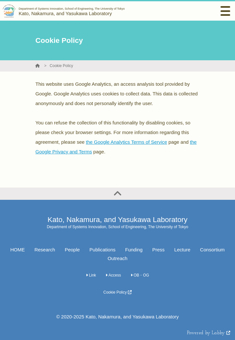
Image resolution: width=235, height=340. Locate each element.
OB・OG (140, 275)
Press (158, 249)
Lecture (182, 249)
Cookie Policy (61, 65)
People (72, 249)
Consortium (212, 249)
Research (44, 249)
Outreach (117, 258)
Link (91, 275)
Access (113, 275)
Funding (134, 249)
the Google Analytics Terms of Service (126, 142)
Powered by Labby (208, 333)
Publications (102, 249)
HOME (17, 249)
